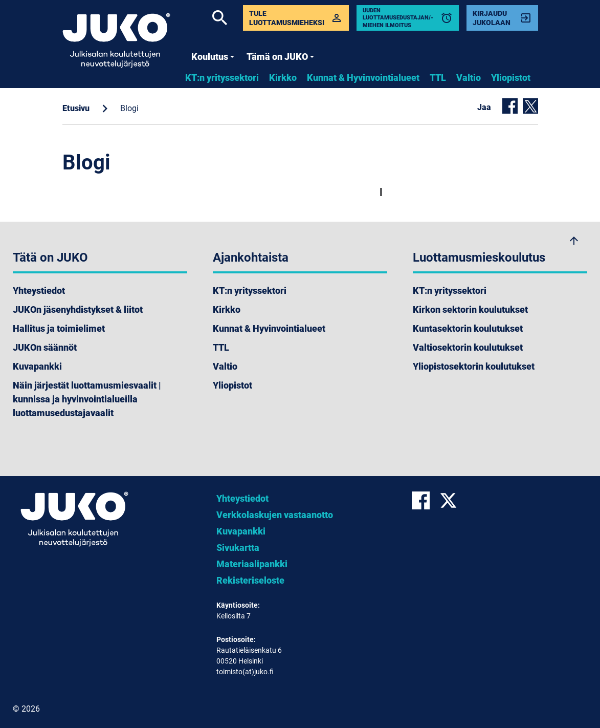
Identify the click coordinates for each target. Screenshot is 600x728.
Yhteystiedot (39, 290)
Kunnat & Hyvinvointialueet (363, 77)
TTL (438, 77)
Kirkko (283, 77)
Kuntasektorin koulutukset (468, 328)
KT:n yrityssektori (222, 77)
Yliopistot (510, 77)
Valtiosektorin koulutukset (468, 347)
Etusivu (76, 108)
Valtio (468, 77)
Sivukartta (237, 547)
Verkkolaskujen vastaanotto (274, 514)
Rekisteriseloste (250, 580)
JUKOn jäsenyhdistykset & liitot (78, 309)
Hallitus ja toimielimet (59, 328)
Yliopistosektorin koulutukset (474, 366)
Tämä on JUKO (280, 56)
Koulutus (212, 56)
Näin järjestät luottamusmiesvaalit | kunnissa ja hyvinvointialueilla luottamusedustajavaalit (87, 399)
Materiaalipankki (251, 564)
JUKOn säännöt (45, 347)
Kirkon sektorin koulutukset (470, 309)
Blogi (129, 108)
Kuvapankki (37, 366)
